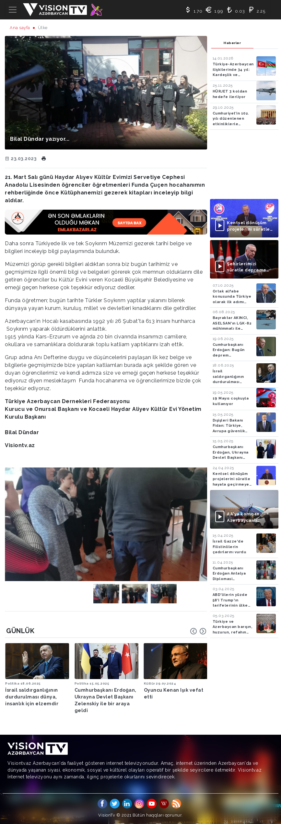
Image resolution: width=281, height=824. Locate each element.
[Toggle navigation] (12, 9)
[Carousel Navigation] (198, 631)
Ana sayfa (20, 27)
